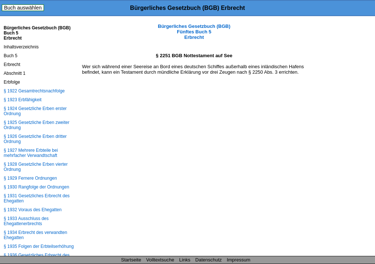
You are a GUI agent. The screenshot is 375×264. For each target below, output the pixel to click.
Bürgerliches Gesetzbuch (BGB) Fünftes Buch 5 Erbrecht (194, 31)
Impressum (238, 260)
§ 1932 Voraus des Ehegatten (33, 209)
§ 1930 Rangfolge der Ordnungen (36, 187)
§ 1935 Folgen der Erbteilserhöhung (39, 246)
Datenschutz (208, 260)
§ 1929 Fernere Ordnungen (30, 178)
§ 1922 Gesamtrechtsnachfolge (34, 91)
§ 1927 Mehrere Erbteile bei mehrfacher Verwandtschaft (31, 153)
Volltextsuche (160, 260)
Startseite (131, 260)
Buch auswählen (23, 8)
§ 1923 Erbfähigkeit (22, 99)
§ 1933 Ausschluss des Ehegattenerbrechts (26, 221)
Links (184, 260)
